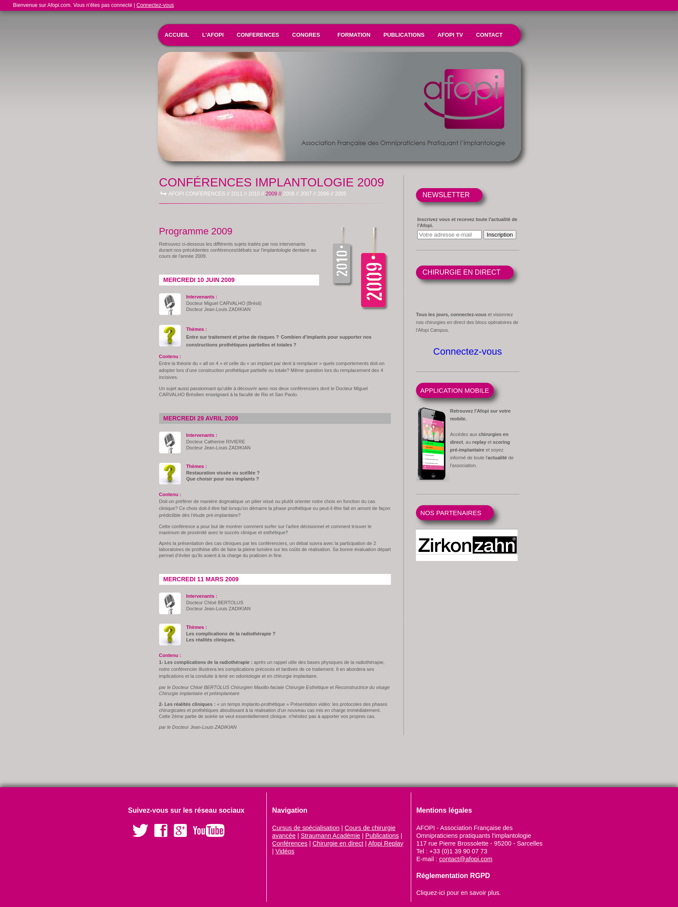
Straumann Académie (331, 835)
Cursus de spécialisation (305, 827)
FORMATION (354, 35)
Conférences (289, 843)
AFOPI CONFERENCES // (199, 194)
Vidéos (284, 851)
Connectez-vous (155, 5)
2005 (340, 194)
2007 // (308, 194)
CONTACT (489, 35)
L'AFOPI (213, 35)
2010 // (256, 194)
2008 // (291, 194)
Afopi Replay (385, 843)
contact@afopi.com (465, 859)
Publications (382, 835)
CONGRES (306, 35)
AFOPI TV (450, 35)
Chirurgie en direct (338, 843)
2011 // (239, 194)
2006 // (325, 194)
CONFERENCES (258, 35)
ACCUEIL (177, 35)
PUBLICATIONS (404, 35)
